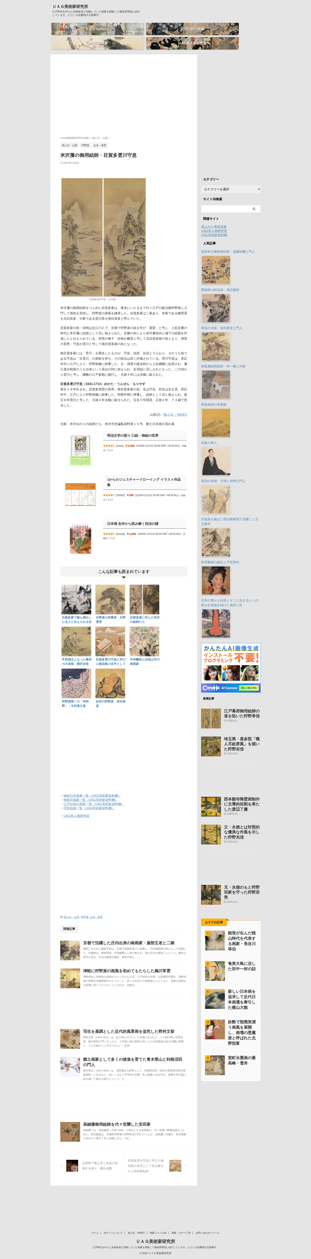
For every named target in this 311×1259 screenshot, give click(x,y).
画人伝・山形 (71, 909)
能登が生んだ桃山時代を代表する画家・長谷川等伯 (241, 920)
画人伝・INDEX (176, 407)
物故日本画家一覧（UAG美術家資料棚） (92, 789)
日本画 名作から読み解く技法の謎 (131, 516)
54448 (123, 527)
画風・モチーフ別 (181, 1233)
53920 (123, 482)
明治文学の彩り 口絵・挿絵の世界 (131, 428)
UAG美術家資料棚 (214, 228)
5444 (122, 438)
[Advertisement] (123, 92)
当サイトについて (113, 1233)
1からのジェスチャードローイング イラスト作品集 (143, 472)
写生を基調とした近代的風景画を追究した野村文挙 (136, 1044)
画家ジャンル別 (158, 1233)
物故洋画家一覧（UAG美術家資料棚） (90, 793)
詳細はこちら (110, 443)
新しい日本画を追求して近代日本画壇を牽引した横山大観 (241, 976)
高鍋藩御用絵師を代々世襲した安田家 (125, 1152)
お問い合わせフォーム (207, 1233)
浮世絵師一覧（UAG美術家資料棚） (89, 801)
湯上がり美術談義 (214, 219)
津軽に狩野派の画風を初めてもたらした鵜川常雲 (134, 973)
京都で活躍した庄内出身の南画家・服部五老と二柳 (136, 935)
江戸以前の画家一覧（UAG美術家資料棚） (93, 797)
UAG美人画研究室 (76, 809)
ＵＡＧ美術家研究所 (70, 6)
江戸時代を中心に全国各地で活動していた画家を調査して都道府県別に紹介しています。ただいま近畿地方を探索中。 (155, 1247)
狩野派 (84, 909)
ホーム (95, 1233)
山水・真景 (96, 909)
